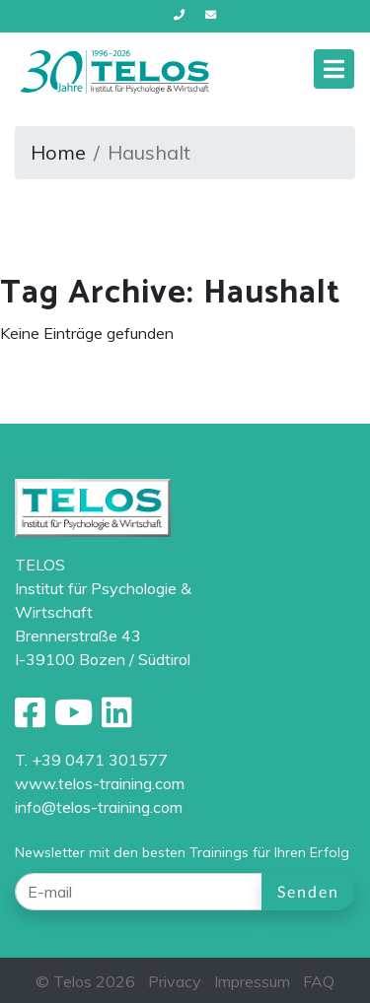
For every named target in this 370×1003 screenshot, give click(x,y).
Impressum (252, 981)
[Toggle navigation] (334, 69)
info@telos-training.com (99, 807)
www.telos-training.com (100, 783)
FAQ (318, 981)
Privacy (174, 981)
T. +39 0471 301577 (91, 759)
